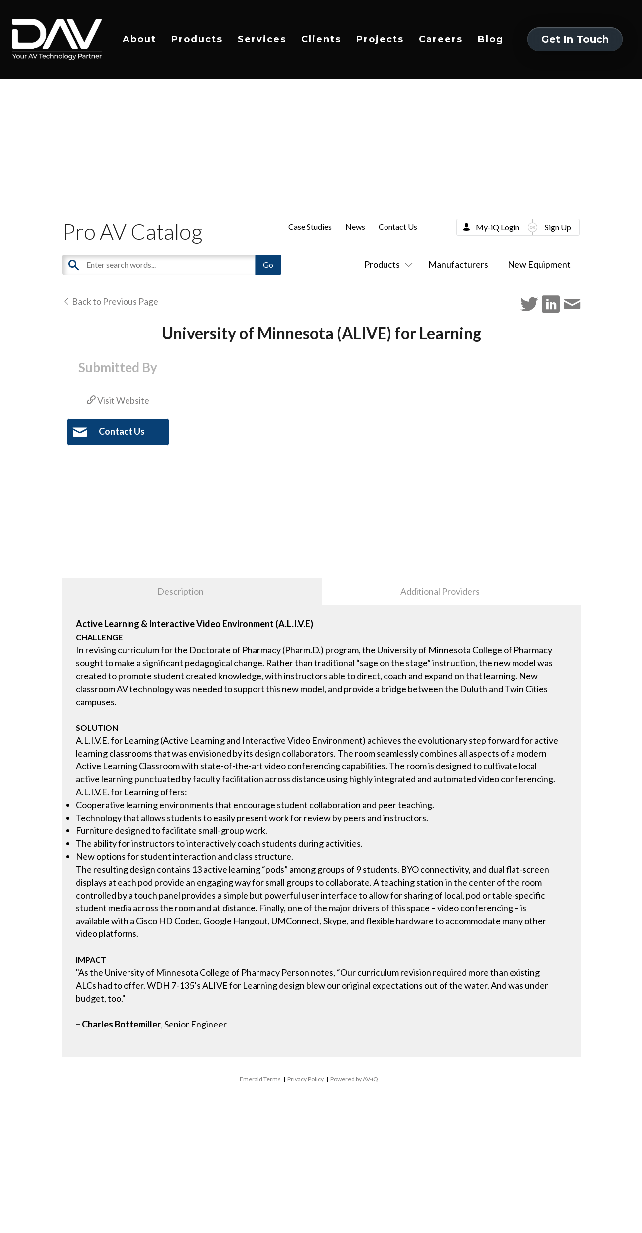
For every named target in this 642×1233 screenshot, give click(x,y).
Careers (441, 39)
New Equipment (539, 264)
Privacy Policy (305, 1079)
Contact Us (398, 226)
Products (197, 39)
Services (262, 39)
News (355, 226)
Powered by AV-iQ (354, 1079)
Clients (321, 39)
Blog (491, 39)
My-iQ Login (497, 227)
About (139, 39)
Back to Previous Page (110, 301)
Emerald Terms (260, 1079)
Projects (380, 39)
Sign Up (558, 227)
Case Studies (310, 226)
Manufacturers (458, 264)
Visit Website (118, 400)
